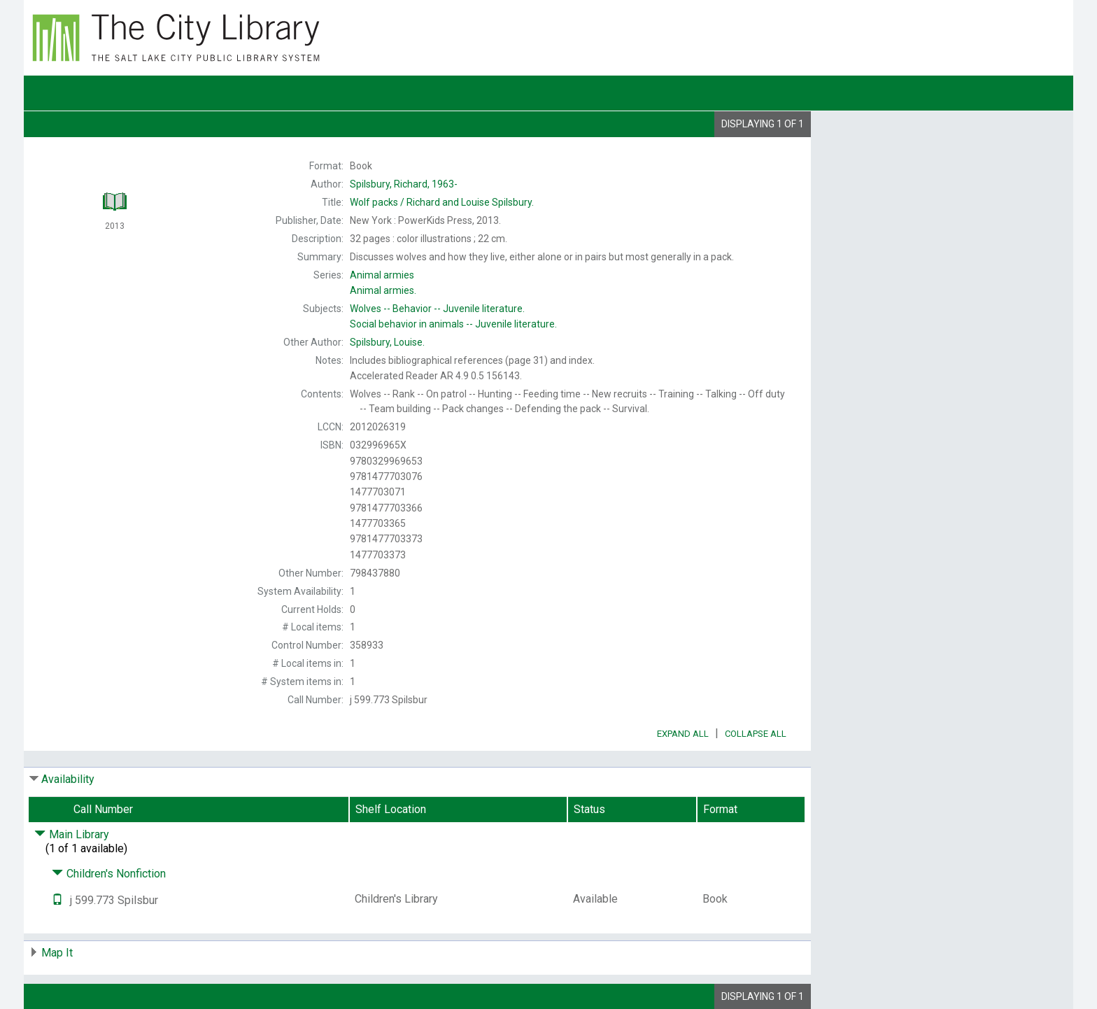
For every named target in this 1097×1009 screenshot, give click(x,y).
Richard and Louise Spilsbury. (442, 202)
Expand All (683, 733)
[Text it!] (57, 900)
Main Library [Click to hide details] (71, 834)
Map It (57, 952)
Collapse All (755, 733)
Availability (67, 779)
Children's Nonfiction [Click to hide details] (109, 873)
